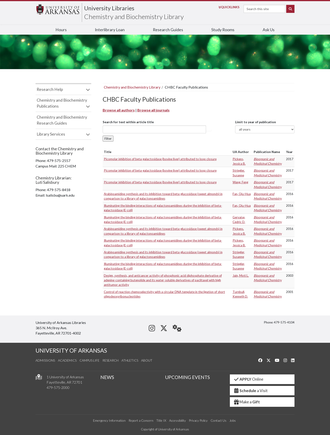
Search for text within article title (128, 122)
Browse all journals (153, 110)
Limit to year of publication (255, 122)
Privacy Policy (198, 420)
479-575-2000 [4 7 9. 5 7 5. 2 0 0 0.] (58, 387)
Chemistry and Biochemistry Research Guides (62, 120)
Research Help (50, 89)
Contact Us (218, 420)
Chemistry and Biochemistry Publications (62, 103)
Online (249, 379)
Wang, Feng (240, 182)
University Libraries (109, 8)
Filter (108, 138)
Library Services (51, 134)
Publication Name (267, 152)
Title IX (161, 420)
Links (228, 7)
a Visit (251, 390)
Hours (61, 29)
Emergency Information (109, 420)
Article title (209, 129)
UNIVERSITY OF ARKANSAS (71, 350)
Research (110, 360)
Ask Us (269, 29)
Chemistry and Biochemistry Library (134, 16)
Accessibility (177, 420)
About (146, 360)
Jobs (232, 420)
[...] (154, 129)
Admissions (45, 360)
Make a (247, 401)
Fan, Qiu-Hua (242, 194)
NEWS (107, 377)
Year (289, 152)
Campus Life (89, 360)
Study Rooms (222, 29)
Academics (67, 360)
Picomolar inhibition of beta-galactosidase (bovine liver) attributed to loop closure (160, 159)
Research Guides (168, 29)
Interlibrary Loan (110, 29)
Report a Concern (141, 420)
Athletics (129, 360)
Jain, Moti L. (241, 275)
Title (107, 152)
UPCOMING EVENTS (187, 377)
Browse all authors (119, 110)
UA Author (241, 152)
